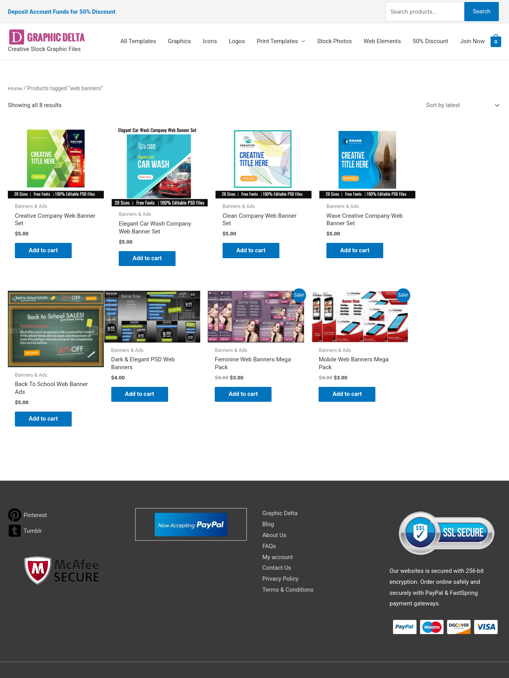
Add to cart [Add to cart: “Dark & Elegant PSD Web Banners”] (45, 386)
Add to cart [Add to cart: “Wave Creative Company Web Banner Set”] (345, 244)
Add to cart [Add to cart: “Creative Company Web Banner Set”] (45, 244)
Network (321, 656)
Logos (237, 38)
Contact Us (277, 535)
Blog (268, 492)
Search (481, 9)
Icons (210, 38)
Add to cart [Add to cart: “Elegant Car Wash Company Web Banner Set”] (145, 252)
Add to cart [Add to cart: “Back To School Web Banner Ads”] (446, 248)
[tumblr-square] (25, 499)
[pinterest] (27, 483)
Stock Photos (334, 38)
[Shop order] (460, 102)
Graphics (179, 38)
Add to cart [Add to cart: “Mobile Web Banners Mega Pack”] (246, 386)
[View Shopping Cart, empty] (496, 38)
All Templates (138, 38)
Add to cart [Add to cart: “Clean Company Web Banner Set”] (246, 244)
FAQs (269, 514)
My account (278, 525)
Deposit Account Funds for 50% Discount (61, 9)
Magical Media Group (396, 656)
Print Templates (277, 38)
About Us (274, 503)
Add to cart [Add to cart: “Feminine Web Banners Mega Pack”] (145, 386)
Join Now (472, 38)
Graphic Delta (280, 481)
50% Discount (430, 38)
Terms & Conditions (288, 557)
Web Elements (382, 38)
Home (15, 85)
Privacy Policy (281, 546)
